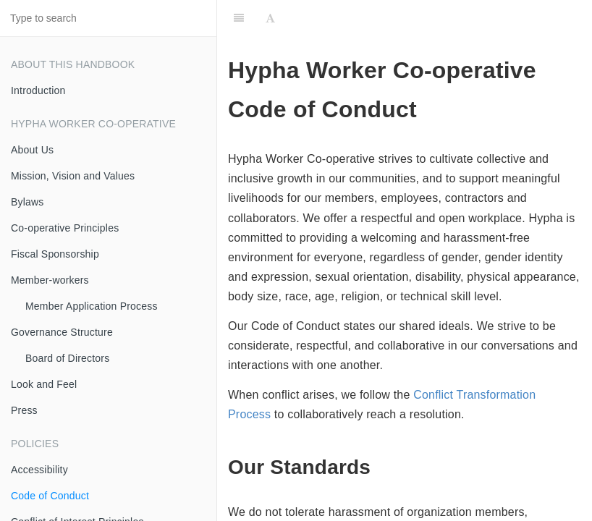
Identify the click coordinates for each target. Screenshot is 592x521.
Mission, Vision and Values (73, 176)
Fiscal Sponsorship (55, 254)
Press (24, 410)
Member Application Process (91, 306)
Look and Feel (44, 384)
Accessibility (39, 469)
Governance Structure (62, 332)
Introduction (38, 90)
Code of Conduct (50, 495)
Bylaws (27, 202)
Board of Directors (67, 358)
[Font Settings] (270, 18)
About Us (32, 150)
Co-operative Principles (65, 228)
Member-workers (50, 280)
